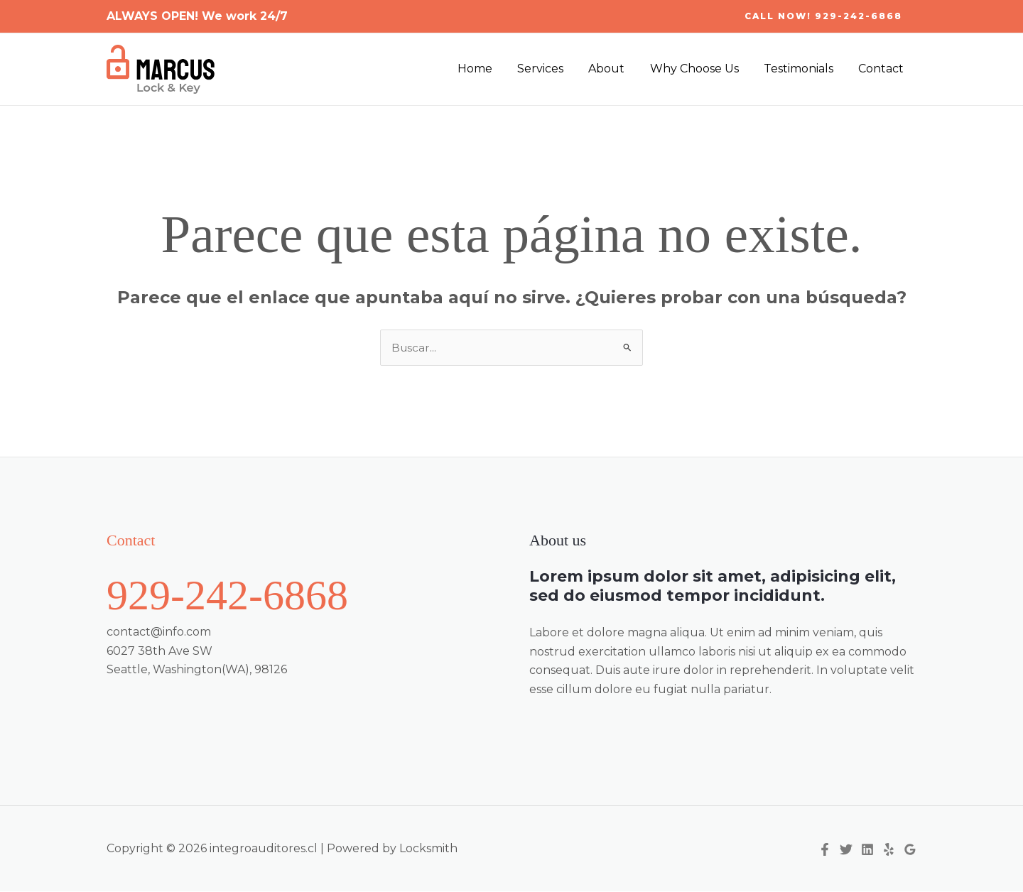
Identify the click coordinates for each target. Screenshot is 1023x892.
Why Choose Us (700, 68)
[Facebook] (824, 850)
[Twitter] (846, 850)
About (615, 68)
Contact (882, 68)
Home (487, 68)
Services (551, 68)
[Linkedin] (867, 850)
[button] (823, 16)
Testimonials (802, 68)
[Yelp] (888, 850)
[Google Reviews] (910, 850)
